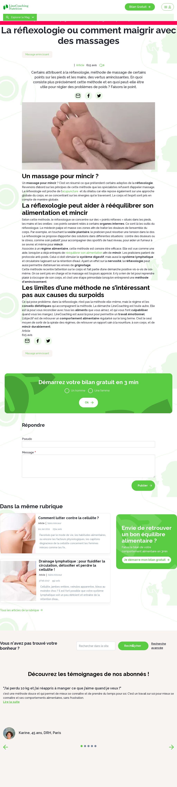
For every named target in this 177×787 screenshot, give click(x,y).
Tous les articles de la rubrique (19, 610)
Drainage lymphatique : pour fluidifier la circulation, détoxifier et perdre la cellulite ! (72, 565)
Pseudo (27, 439)
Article (80, 65)
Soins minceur (54, 523)
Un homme (78, 390)
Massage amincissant (37, 54)
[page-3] (92, 746)
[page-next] (171, 747)
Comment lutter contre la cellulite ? (68, 518)
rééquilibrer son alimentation (84, 252)
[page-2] (88, 746)
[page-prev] (5, 747)
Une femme (102, 390)
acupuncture (70, 191)
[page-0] (82, 746)
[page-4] (95, 746)
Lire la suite (11, 702)
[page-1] (85, 746)
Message (28, 452)
